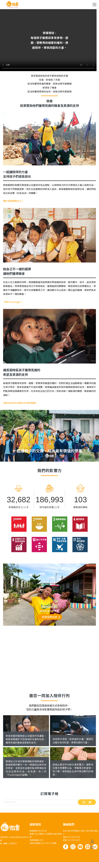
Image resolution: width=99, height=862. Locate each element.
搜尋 (92, 847)
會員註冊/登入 (92, 841)
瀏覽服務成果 (49, 617)
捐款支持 (62, 737)
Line (87, 846)
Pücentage (18, 769)
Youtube (80, 846)
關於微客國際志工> (13, 201)
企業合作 (62, 769)
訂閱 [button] (88, 802)
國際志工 (15, 737)
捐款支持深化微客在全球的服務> (20, 402)
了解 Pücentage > (12, 301)
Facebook (65, 846)
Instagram (73, 846)
